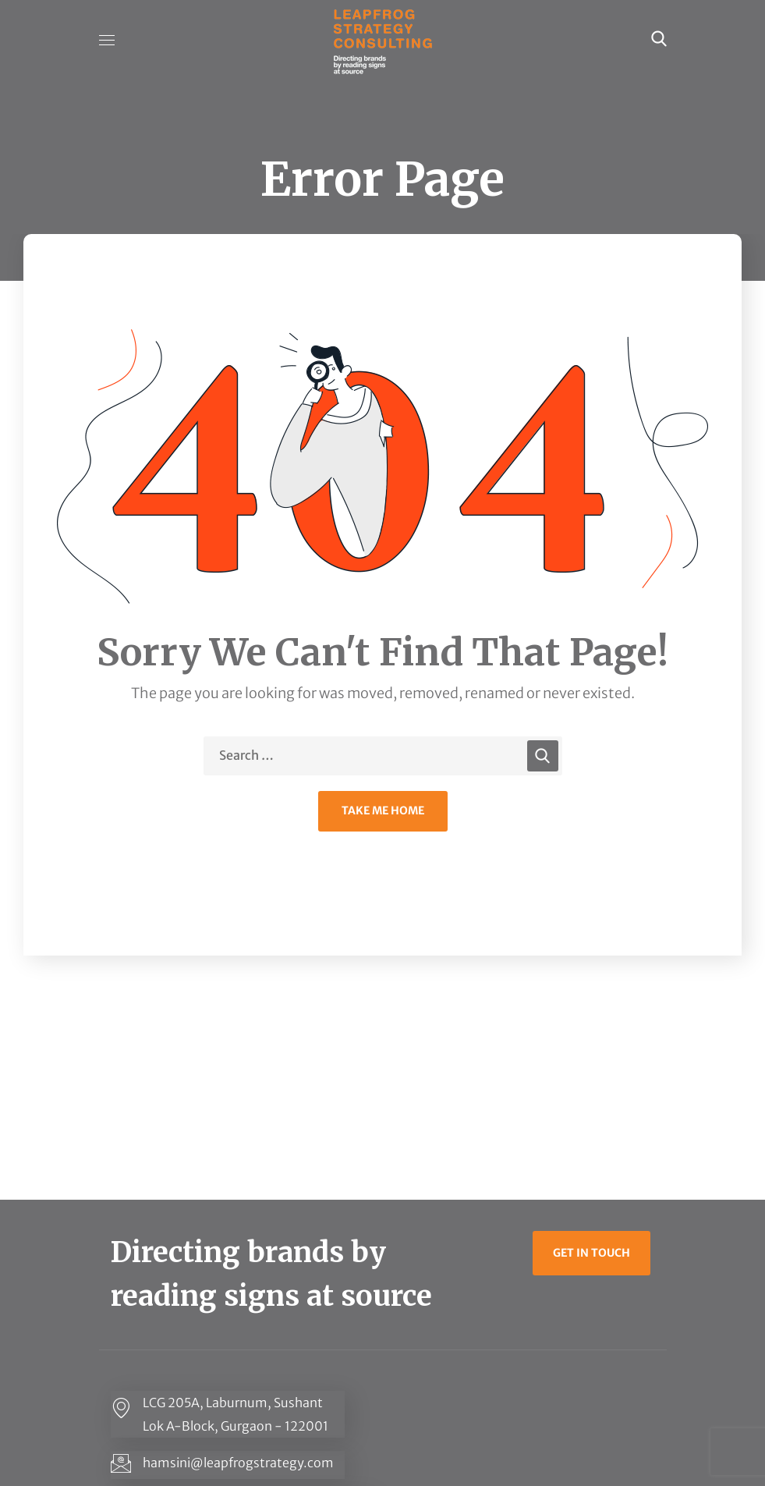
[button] (659, 39)
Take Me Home (383, 810)
